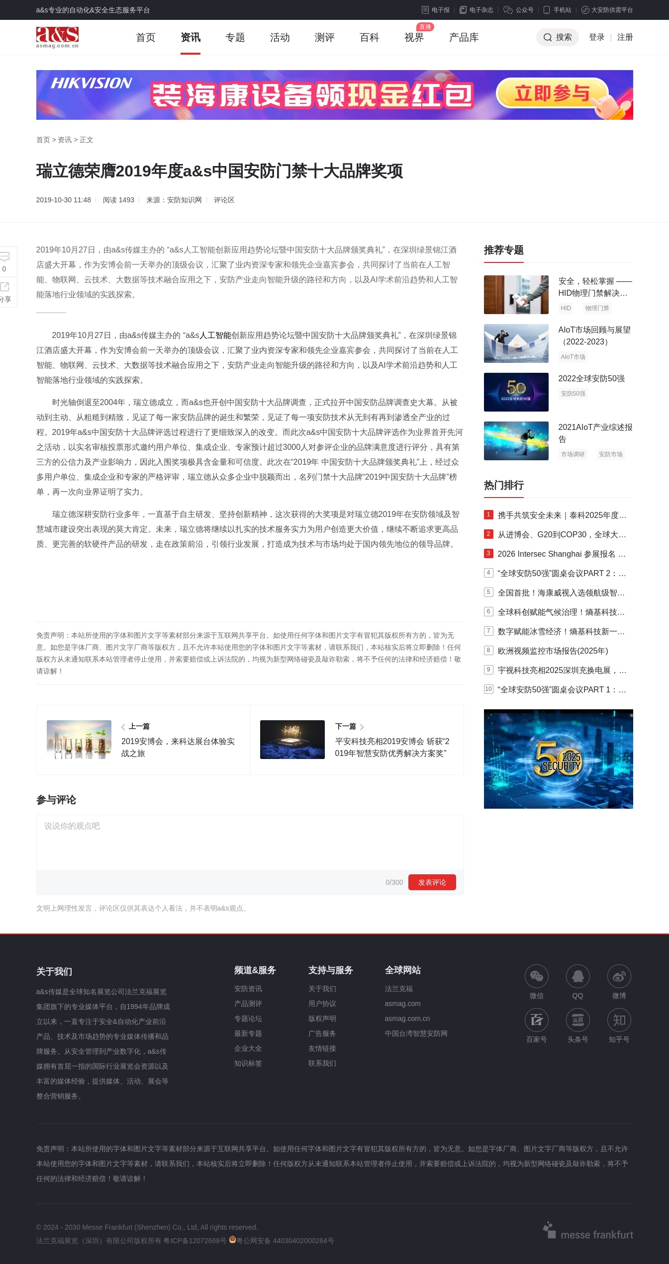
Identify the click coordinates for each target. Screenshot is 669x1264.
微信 (537, 982)
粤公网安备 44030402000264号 (281, 1241)
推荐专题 (504, 250)
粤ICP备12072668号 (195, 1241)
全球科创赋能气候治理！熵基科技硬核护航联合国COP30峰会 (554, 614)
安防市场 (611, 454)
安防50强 (573, 393)
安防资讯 (248, 989)
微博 (619, 982)
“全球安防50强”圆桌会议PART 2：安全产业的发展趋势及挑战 (555, 575)
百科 (370, 43)
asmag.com (403, 1004)
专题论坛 (248, 1018)
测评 (325, 43)
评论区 (224, 200)
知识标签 (248, 1063)
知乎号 (619, 1025)
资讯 (190, 43)
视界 (414, 43)
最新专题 (248, 1033)
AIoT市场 (573, 356)
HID (566, 308)
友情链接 (322, 1048)
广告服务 (322, 1033)
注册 (625, 37)
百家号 (537, 1025)
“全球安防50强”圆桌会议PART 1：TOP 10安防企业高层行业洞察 (553, 691)
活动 (280, 43)
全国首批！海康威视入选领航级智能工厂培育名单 (554, 595)
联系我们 (322, 1063)
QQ (578, 982)
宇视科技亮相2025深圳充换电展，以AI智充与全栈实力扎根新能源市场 (555, 672)
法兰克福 (399, 989)
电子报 (436, 10)
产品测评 (248, 1004)
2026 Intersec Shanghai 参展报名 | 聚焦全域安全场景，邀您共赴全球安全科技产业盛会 (554, 556)
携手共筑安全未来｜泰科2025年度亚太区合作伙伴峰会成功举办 (555, 517)
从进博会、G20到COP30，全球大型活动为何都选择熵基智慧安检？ (555, 536)
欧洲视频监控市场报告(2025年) (546, 650)
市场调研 (573, 454)
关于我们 (322, 989)
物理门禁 (597, 308)
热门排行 (504, 485)
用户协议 (322, 1004)
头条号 (578, 1025)
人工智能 (215, 335)
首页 (146, 43)
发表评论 (432, 882)
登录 (597, 37)
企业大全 (248, 1048)
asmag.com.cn (407, 1018)
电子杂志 (476, 10)
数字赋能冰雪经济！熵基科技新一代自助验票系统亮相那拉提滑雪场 (554, 633)
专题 (235, 43)
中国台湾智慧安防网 (416, 1033)
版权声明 (322, 1018)
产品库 (464, 43)
